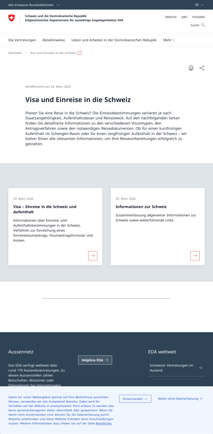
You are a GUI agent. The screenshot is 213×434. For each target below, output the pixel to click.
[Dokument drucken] (191, 67)
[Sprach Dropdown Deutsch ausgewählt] (198, 5)
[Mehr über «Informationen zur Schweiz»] (195, 255)
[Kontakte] (198, 17)
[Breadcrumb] (105, 53)
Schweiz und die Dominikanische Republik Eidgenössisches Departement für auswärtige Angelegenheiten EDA (74, 18)
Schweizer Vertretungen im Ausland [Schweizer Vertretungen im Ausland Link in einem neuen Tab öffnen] (176, 368)
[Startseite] (15, 53)
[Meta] (184, 17)
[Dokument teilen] (201, 68)
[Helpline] (170, 17)
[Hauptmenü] (103, 40)
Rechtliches (104, 423)
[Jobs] (184, 17)
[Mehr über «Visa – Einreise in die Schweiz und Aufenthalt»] (92, 255)
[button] (22, 40)
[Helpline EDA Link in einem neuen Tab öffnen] (95, 360)
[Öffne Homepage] (65, 22)
